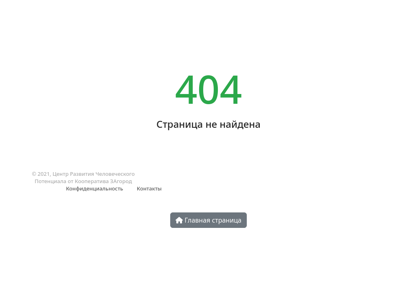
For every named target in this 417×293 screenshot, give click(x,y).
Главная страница (208, 220)
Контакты (149, 188)
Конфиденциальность (94, 188)
